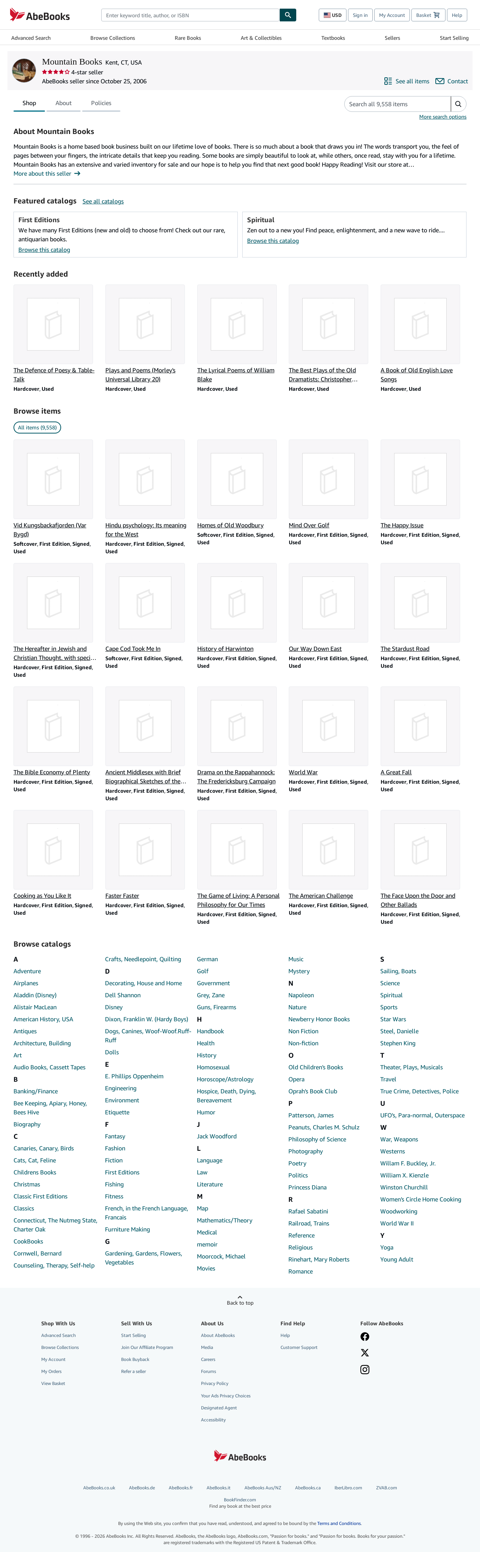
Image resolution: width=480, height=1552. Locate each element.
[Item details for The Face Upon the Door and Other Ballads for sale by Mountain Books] (423, 859)
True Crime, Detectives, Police (419, 1091)
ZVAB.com (386, 1487)
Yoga (386, 1247)
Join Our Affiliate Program (147, 1347)
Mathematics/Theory (224, 1220)
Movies (206, 1268)
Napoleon (301, 995)
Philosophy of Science (317, 1139)
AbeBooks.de (142, 1487)
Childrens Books (35, 1172)
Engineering (120, 1088)
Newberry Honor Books (319, 1019)
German (207, 959)
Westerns (392, 1151)
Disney (114, 1007)
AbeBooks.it (219, 1487)
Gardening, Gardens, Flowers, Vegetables (143, 1257)
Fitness (114, 1196)
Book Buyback (135, 1359)
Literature (210, 1184)
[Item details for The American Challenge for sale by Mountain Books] (332, 855)
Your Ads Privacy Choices (225, 1395)
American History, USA (43, 1019)
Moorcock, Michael (221, 1256)
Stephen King (398, 1043)
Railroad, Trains (308, 1223)
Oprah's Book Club (312, 1091)
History (206, 1055)
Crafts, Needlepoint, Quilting (143, 959)
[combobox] (190, 15)
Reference (301, 1235)
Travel (388, 1079)
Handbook (210, 1031)
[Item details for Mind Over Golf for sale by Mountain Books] (332, 485)
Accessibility (213, 1420)
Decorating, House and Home (143, 983)
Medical (207, 1232)
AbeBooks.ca (308, 1487)
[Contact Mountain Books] (451, 81)
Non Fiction (303, 1031)
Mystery (299, 971)
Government (213, 983)
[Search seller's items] (390, 103)
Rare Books (188, 38)
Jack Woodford (217, 1136)
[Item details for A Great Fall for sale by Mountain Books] (423, 731)
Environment (122, 1100)
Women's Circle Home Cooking (420, 1199)
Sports (389, 1007)
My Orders (51, 1371)
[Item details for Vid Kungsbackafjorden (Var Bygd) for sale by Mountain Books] (56, 489)
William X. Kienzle (404, 1175)
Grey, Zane (211, 995)
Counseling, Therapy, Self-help (54, 1265)
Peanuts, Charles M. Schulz (324, 1127)
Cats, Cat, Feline (35, 1160)
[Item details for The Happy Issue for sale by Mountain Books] (423, 485)
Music (295, 959)
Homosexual (213, 1067)
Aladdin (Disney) (35, 995)
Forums (208, 1371)
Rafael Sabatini (308, 1211)
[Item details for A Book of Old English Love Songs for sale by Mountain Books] (423, 334)
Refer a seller (133, 1371)
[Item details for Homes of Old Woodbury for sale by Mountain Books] (240, 485)
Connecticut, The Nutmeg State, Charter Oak (56, 1224)
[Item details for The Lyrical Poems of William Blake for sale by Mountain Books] (240, 334)
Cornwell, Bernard (38, 1253)
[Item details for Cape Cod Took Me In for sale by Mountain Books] (148, 608)
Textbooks (333, 38)
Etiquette (117, 1112)
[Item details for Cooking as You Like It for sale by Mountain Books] (56, 855)
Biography (27, 1124)
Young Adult (396, 1259)
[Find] (288, 15)
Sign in (360, 15)
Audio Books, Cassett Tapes (50, 1067)
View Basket (53, 1383)
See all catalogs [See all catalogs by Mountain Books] (103, 201)
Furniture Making (127, 1229)
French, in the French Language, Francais (146, 1212)
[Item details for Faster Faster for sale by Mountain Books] (148, 855)
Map (202, 1208)
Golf (202, 971)
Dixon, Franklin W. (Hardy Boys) (146, 1019)
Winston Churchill (404, 1187)
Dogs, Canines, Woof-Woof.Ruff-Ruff (148, 1035)
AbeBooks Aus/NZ (262, 1487)
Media (207, 1347)
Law (202, 1172)
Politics (298, 1175)
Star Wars (393, 1019)
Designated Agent (219, 1407)
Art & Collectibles (261, 38)
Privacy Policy (214, 1383)
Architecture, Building (42, 1043)
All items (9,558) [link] (37, 427)
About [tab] (63, 104)
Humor (206, 1112)
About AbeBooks (218, 1335)
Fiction (114, 1160)
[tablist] (67, 104)
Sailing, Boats (398, 971)
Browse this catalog (44, 249)
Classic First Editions (41, 1196)
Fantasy (115, 1136)
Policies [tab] (101, 104)
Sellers (392, 38)
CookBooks (28, 1241)
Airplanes (26, 983)
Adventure (27, 971)
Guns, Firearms (216, 1007)
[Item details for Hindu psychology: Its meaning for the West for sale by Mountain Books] (148, 489)
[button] (458, 103)
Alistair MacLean (35, 1007)
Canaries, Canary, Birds (44, 1148)
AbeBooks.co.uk (99, 1487)
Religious (300, 1247)
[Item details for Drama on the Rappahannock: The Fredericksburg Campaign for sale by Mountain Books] (240, 736)
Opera (296, 1079)
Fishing (114, 1184)
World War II (397, 1223)
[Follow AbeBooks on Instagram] (364, 1370)
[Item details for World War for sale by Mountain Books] (332, 731)
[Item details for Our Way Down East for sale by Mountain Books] (332, 608)
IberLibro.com (348, 1487)
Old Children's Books (315, 1067)
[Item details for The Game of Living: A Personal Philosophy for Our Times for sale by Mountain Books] (240, 859)
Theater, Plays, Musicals (411, 1067)
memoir (207, 1244)
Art (18, 1055)
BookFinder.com (240, 1503)
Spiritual (391, 995)
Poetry (297, 1163)
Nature (297, 1007)
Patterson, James (311, 1115)
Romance (300, 1271)
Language (209, 1160)
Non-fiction (303, 1043)
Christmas (27, 1184)
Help (457, 15)
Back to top (240, 1302)
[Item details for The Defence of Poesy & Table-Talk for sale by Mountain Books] (56, 334)
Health (205, 1043)
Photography (305, 1151)
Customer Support (299, 1347)
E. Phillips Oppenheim (134, 1076)
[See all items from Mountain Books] (406, 81)
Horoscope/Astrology (225, 1079)
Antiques (25, 1031)
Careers (208, 1359)
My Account (392, 15)
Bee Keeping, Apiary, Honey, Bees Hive (50, 1107)
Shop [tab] (29, 104)
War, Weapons (399, 1139)
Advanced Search (31, 38)
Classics (24, 1208)
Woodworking (398, 1211)
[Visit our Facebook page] (364, 1337)
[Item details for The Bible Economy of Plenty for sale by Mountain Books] (56, 731)
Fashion (115, 1148)
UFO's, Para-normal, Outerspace (422, 1115)
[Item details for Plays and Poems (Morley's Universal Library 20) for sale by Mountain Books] (148, 334)
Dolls (112, 1052)
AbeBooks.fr (181, 1487)
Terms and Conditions (339, 1523)
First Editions (122, 1172)
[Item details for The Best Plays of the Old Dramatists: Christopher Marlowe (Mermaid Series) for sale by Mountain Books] (332, 334)
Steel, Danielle (399, 1031)
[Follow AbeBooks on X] (364, 1353)
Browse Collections (112, 38)
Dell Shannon (123, 995)
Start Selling (454, 38)
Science (390, 983)
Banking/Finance (36, 1091)
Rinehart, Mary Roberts (319, 1259)
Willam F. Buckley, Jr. (408, 1163)
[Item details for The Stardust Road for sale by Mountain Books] (423, 608)
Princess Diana (307, 1187)
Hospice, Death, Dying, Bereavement (226, 1095)
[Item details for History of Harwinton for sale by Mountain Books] (240, 608)
